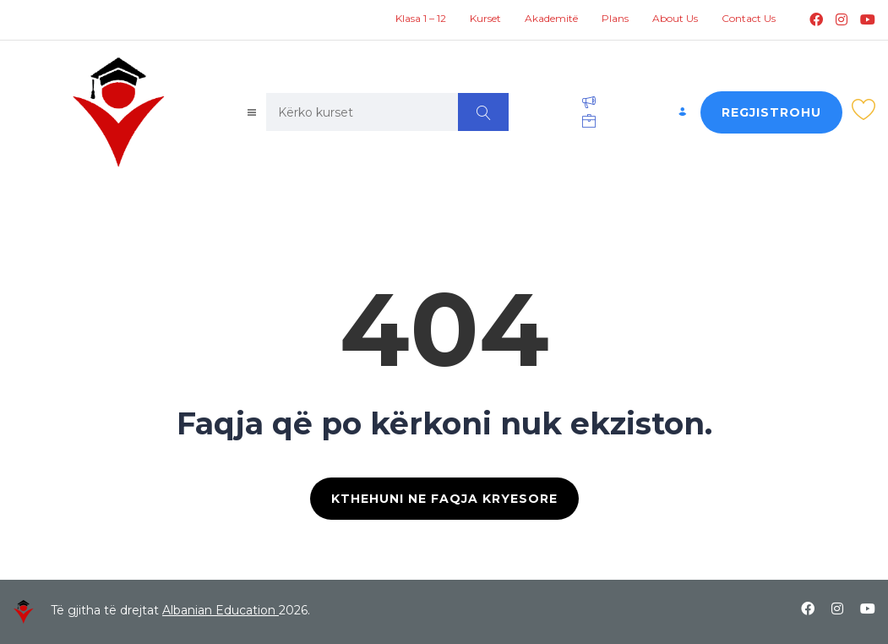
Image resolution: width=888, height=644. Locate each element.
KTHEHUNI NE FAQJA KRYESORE (444, 498)
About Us (675, 18)
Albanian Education (220, 610)
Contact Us (749, 18)
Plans (615, 18)
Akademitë (551, 18)
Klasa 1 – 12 (420, 18)
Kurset (485, 18)
